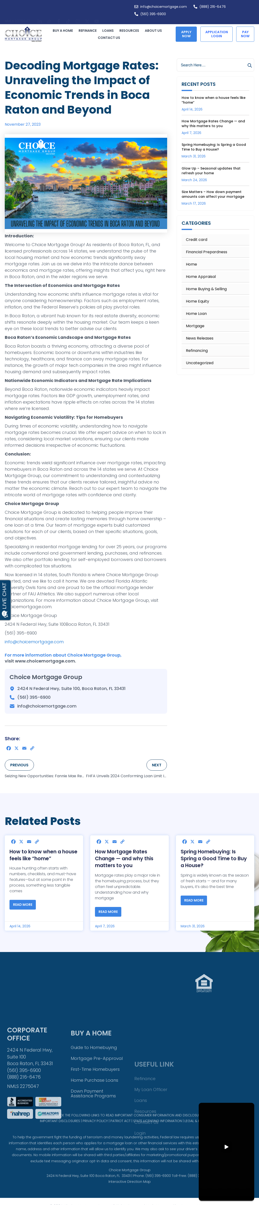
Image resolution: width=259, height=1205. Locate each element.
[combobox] (215, 65)
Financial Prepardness (206, 252)
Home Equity (197, 301)
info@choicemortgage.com (34, 642)
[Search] (250, 65)
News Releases (199, 338)
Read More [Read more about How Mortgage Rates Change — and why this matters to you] (108, 911)
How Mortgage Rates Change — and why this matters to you (213, 123)
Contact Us (109, 37)
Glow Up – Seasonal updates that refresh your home (211, 170)
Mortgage (195, 326)
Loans (109, 30)
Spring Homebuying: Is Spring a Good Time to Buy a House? (214, 147)
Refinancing (197, 350)
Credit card (196, 239)
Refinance (89, 30)
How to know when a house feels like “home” (43, 855)
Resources (130, 30)
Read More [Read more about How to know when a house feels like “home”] (22, 904)
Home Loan (196, 313)
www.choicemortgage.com (45, 661)
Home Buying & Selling (206, 289)
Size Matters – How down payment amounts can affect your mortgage (213, 194)
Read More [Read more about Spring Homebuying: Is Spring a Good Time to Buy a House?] (193, 900)
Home (191, 264)
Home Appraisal (201, 276)
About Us (154, 30)
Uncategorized (199, 363)
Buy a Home (64, 30)
